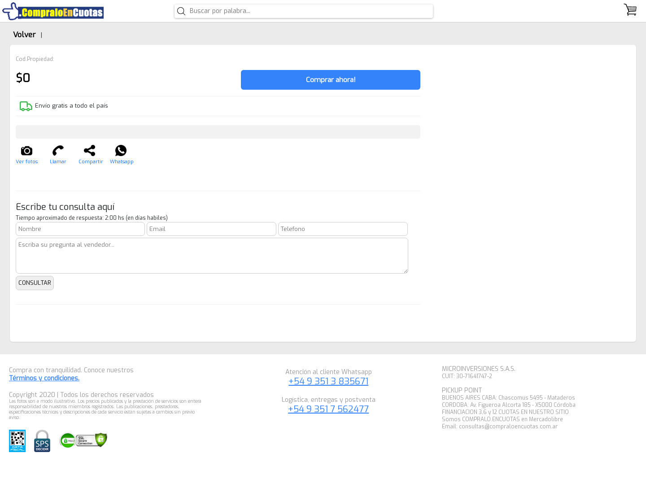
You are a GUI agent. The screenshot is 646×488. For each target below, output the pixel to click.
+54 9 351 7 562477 (328, 409)
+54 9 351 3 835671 (328, 381)
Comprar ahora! (331, 79)
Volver (24, 34)
